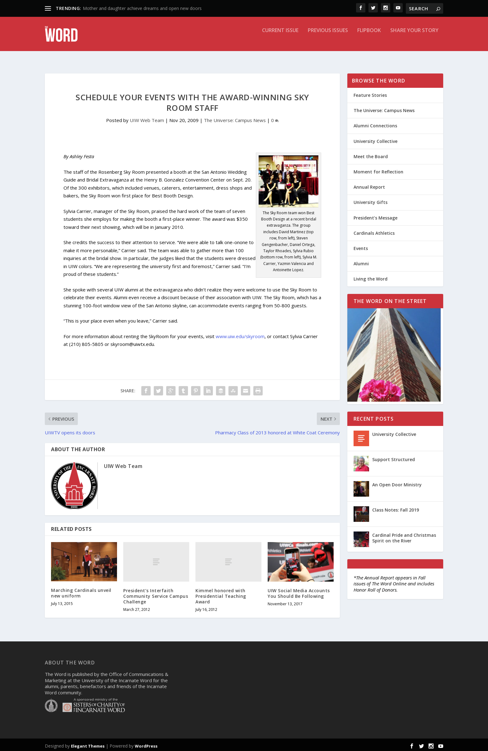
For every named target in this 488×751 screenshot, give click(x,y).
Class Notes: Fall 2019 (395, 508)
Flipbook (369, 38)
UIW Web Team (147, 118)
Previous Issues (328, 38)
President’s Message (375, 216)
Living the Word (370, 277)
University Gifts (370, 200)
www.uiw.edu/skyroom (240, 334)
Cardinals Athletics (374, 231)
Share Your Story (414, 38)
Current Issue (280, 38)
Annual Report (369, 185)
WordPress (146, 744)
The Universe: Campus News (235, 118)
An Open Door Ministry (397, 482)
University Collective (375, 139)
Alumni (361, 261)
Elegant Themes (88, 744)
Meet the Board (371, 154)
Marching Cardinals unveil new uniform (81, 591)
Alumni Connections (375, 123)
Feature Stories (370, 93)
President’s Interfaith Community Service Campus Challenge (155, 593)
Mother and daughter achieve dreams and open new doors (142, 8)
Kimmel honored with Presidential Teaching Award (220, 593)
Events (361, 246)
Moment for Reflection (378, 169)
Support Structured (393, 457)
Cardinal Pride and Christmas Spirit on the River (404, 535)
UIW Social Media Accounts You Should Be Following (299, 591)
